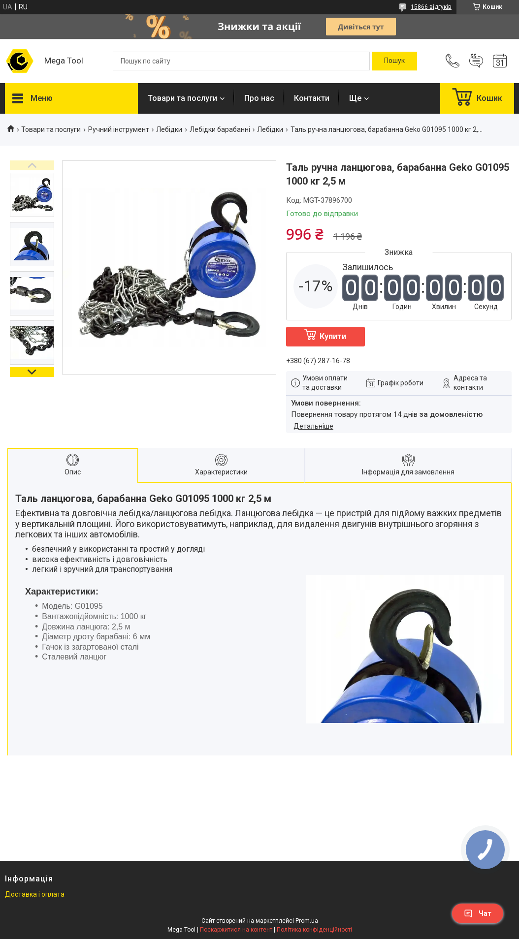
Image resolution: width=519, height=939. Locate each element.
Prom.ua (306, 920)
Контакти (311, 98)
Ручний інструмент (118, 129)
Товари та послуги (182, 98)
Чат (477, 913)
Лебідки (169, 129)
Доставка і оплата (35, 894)
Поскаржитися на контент (236, 929)
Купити (333, 336)
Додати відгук (476, 61)
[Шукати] (394, 61)
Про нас (259, 98)
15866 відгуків (431, 6)
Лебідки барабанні (220, 129)
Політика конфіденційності (314, 929)
